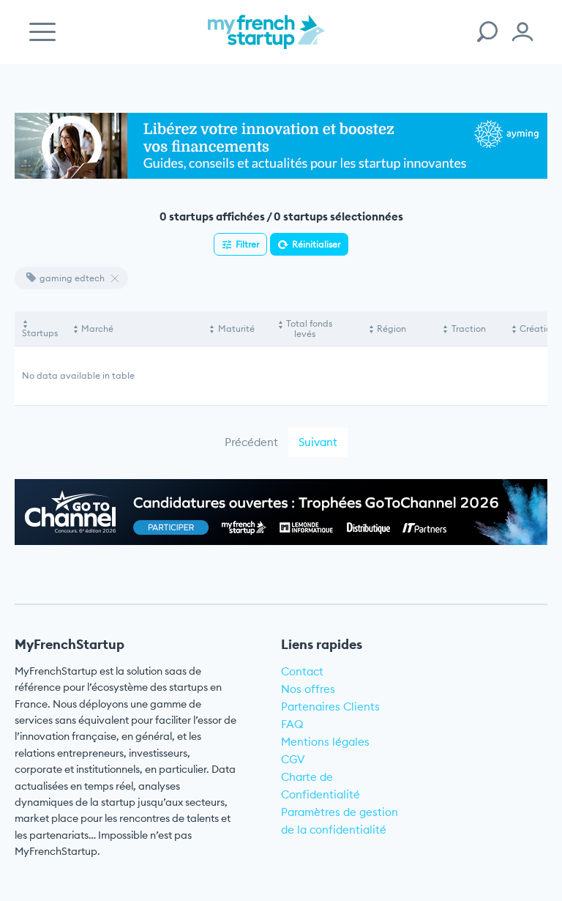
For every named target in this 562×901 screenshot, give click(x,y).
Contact (302, 671)
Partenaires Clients (330, 706)
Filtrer (247, 244)
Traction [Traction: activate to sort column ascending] (469, 328)
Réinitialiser (316, 244)
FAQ (292, 724)
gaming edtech (65, 277)
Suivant (318, 442)
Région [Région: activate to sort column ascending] (391, 328)
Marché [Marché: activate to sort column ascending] (97, 328)
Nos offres (308, 689)
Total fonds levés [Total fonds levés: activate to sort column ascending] (309, 328)
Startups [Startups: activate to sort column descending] (40, 332)
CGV (293, 759)
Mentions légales (325, 742)
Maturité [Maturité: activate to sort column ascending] (236, 328)
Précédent (251, 442)
